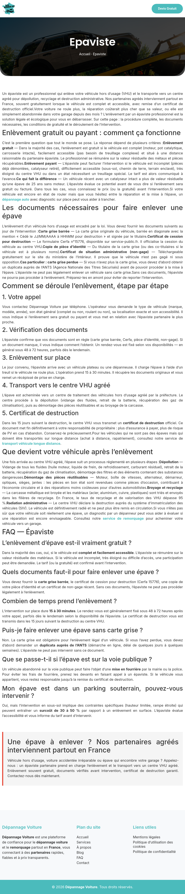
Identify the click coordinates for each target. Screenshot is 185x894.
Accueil (84, 54)
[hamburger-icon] (142, 9)
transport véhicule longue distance (31, 443)
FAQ (80, 857)
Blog (80, 852)
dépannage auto (15, 199)
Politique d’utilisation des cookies (153, 844)
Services (84, 842)
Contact (83, 863)
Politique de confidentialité (154, 851)
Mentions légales (146, 837)
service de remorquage (123, 518)
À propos (84, 847)
